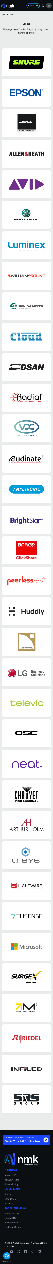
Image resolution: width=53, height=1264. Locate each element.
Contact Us (33, 5)
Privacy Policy (13, 1186)
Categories (12, 1199)
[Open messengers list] (6, 1255)
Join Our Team (13, 1182)
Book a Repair (13, 1220)
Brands (10, 1195)
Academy (11, 1203)
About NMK (12, 1178)
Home (3, 14)
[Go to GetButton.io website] (6, 1261)
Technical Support (15, 1225)
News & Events (13, 1212)
